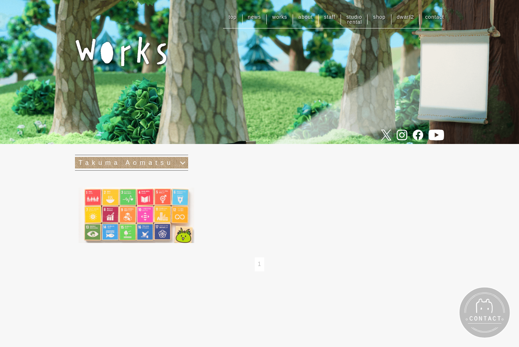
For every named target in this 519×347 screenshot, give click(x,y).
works (279, 17)
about (305, 17)
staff (329, 17)
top (232, 17)
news (254, 17)
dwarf (405, 17)
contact (434, 17)
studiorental (354, 19)
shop (379, 17)
